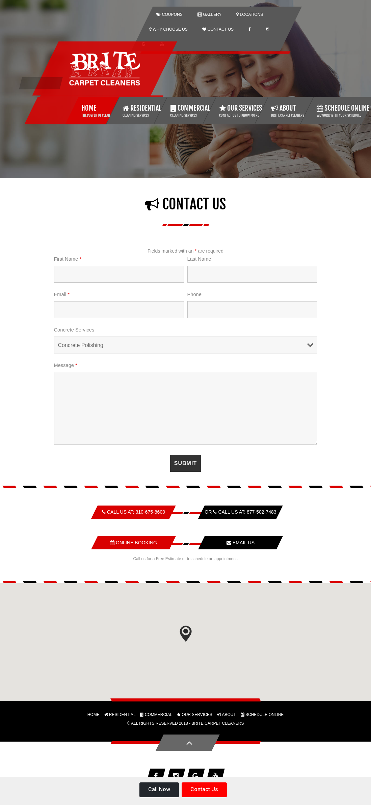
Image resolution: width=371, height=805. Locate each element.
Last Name (199, 258)
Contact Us (204, 789)
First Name (67, 258)
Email (62, 294)
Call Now (159, 789)
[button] (185, 633)
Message (65, 365)
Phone (194, 294)
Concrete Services (74, 329)
